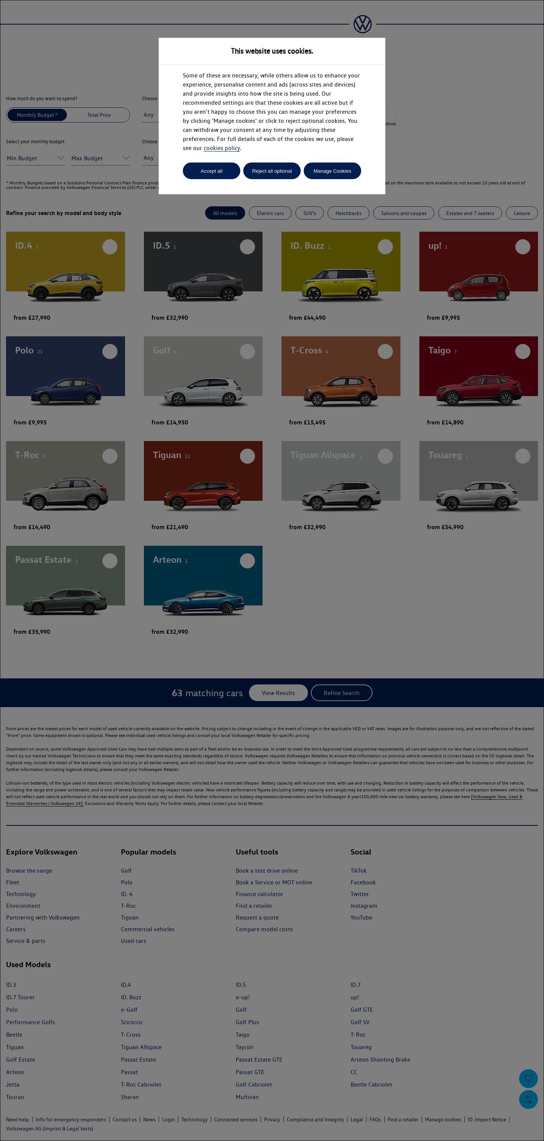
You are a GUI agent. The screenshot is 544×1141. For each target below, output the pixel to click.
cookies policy (222, 148)
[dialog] (272, 570)
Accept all (212, 171)
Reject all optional (272, 171)
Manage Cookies (332, 171)
